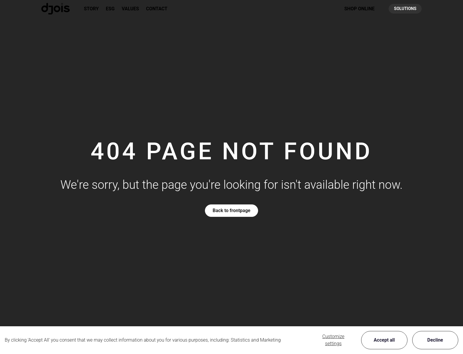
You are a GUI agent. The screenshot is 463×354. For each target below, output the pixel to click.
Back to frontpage (231, 210)
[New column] (55, 9)
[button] (359, 8)
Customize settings (333, 340)
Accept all (384, 340)
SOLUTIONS (405, 8)
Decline (435, 340)
